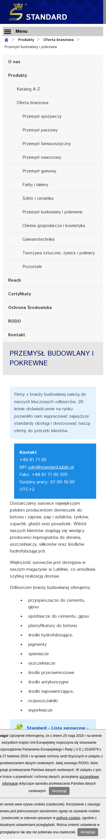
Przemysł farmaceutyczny (46, 144)
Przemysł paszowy (39, 130)
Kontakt (16, 335)
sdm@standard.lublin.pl (51, 467)
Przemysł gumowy (39, 171)
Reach (14, 280)
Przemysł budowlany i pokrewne (31, 47)
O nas (14, 62)
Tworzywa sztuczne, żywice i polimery (58, 253)
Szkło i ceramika (37, 198)
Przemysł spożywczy (41, 116)
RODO (14, 321)
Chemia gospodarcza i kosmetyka (53, 226)
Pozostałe (32, 267)
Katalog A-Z (28, 89)
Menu (21, 31)
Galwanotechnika (38, 239)
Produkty (26, 40)
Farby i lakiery (35, 185)
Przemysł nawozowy (41, 157)
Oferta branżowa (58, 40)
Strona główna (7, 39)
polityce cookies (68, 818)
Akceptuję (59, 791)
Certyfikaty (19, 294)
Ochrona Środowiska (30, 308)
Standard (37, 12)
